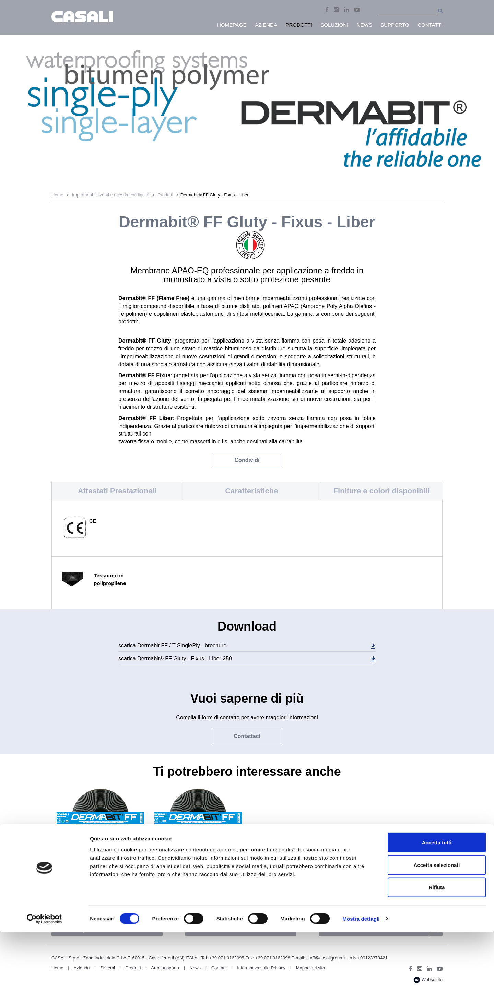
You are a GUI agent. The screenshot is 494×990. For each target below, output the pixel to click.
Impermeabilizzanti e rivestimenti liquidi (110, 195)
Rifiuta (437, 945)
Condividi (247, 460)
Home (57, 195)
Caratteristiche (251, 491)
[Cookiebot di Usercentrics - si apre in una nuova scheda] (44, 976)
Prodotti (165, 195)
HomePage (232, 25)
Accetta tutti (437, 900)
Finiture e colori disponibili (381, 491)
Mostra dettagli (360, 976)
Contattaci (247, 736)
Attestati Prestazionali (117, 491)
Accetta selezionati (436, 923)
